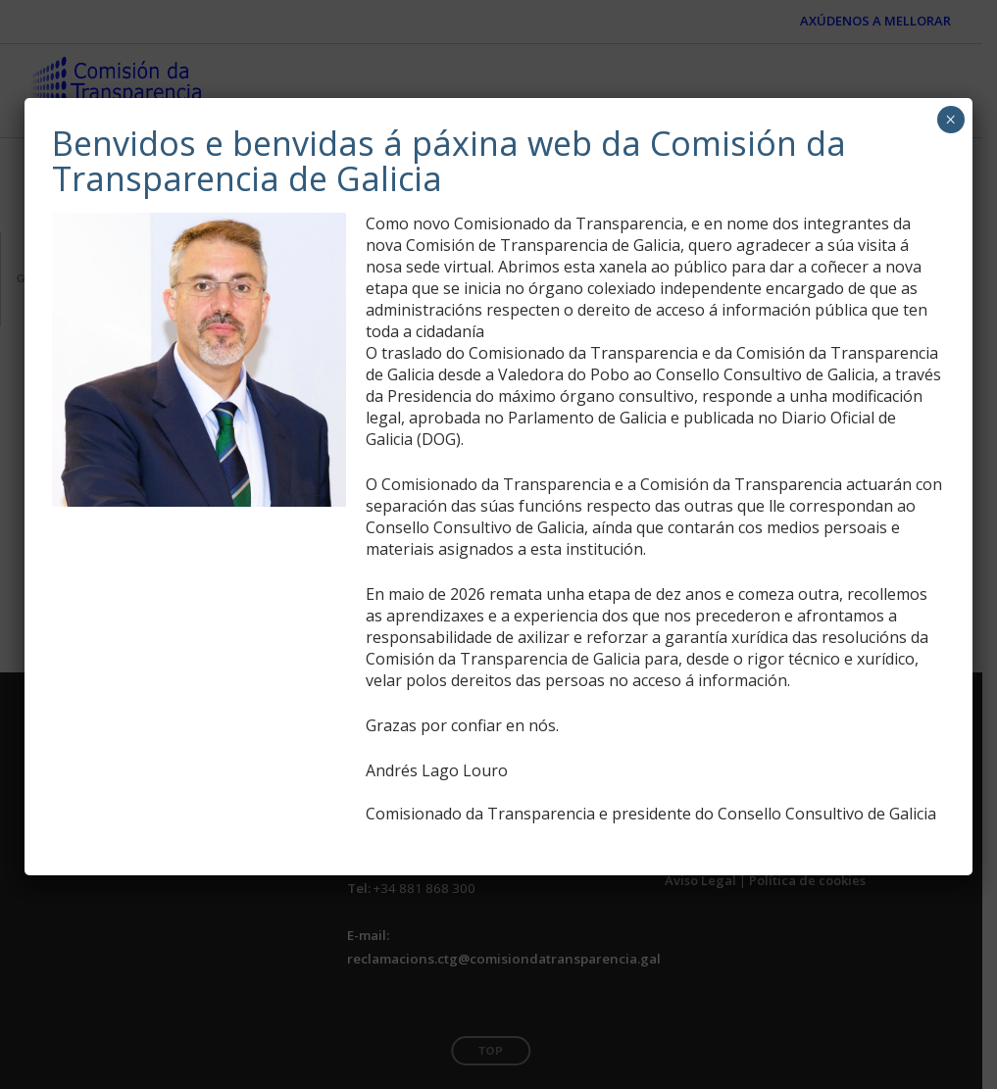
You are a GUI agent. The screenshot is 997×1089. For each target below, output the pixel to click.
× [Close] (950, 119)
